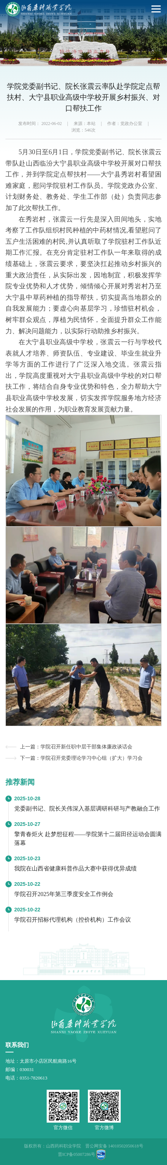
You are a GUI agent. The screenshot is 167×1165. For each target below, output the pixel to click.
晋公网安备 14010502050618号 (114, 1146)
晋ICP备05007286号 (77, 1154)
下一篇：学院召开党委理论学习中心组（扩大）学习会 (81, 758)
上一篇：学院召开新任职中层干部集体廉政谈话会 (76, 747)
